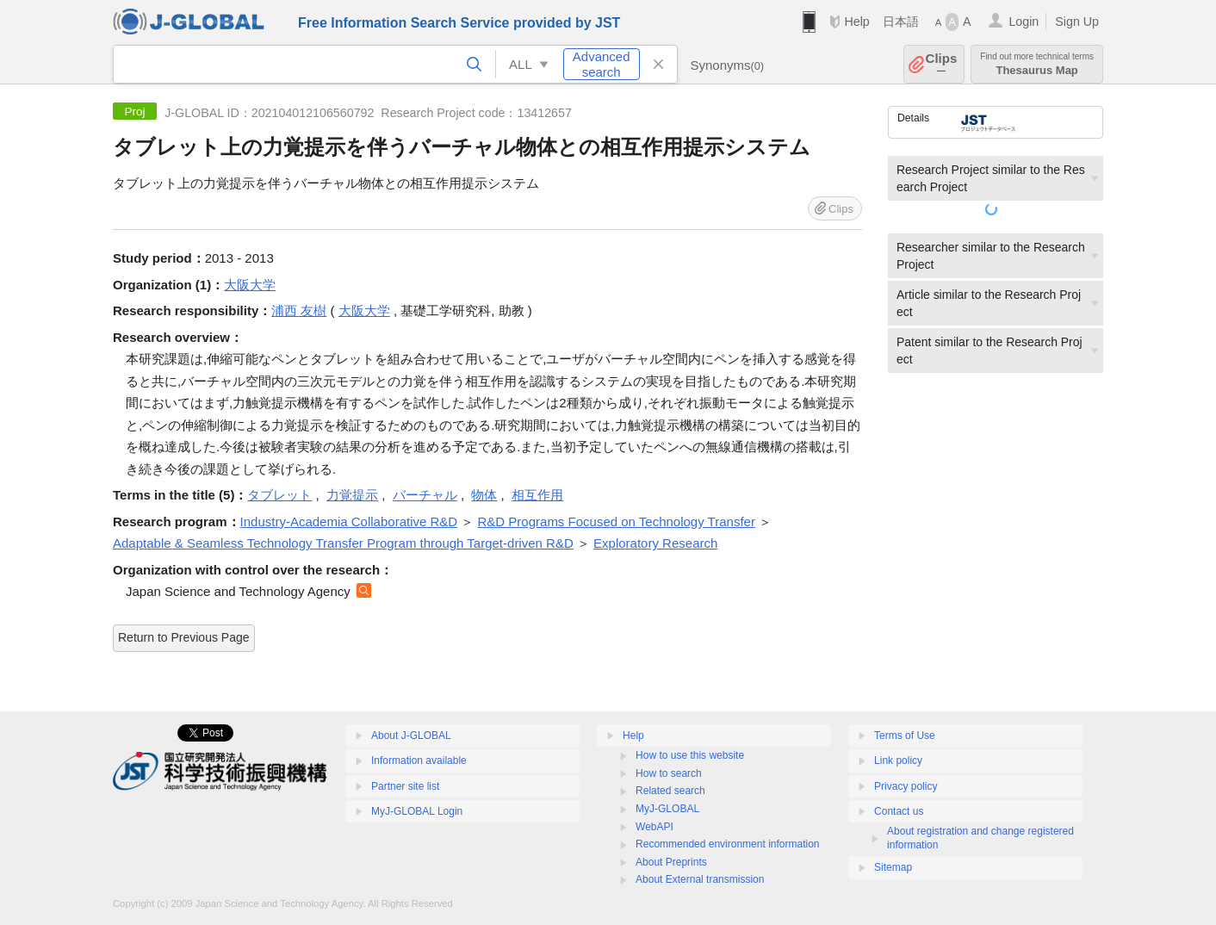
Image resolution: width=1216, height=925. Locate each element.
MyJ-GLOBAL (667, 809)
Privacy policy (905, 786)
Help (856, 21)
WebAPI (654, 827)
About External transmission (700, 879)
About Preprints (671, 862)
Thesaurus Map (1037, 64)
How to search (669, 773)
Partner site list (405, 786)
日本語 (901, 21)
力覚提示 (352, 494)
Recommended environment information (727, 844)
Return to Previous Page (184, 637)
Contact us (898, 811)
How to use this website (690, 755)
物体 (484, 494)
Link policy (898, 760)
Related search (670, 791)
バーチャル (425, 494)
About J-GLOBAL (411, 735)
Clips (942, 64)
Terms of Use (904, 735)
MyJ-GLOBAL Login (416, 811)
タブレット (279, 494)
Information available (419, 760)
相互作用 (537, 494)
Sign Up (1077, 21)
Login (1023, 21)
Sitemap (893, 867)
